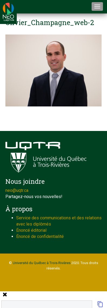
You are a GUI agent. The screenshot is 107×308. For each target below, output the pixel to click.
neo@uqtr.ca (16, 190)
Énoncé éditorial (31, 230)
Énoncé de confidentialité (40, 236)
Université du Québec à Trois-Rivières (42, 263)
